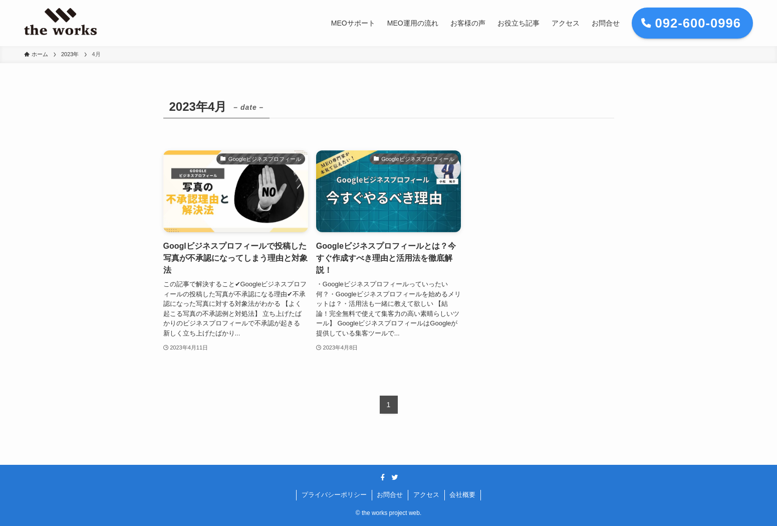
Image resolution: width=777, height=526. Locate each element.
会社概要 (462, 494)
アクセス (426, 494)
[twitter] (394, 477)
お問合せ (390, 494)
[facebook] (382, 477)
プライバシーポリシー (334, 494)
